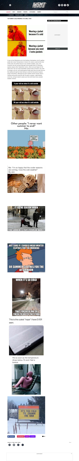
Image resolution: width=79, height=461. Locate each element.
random (19, 11)
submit (39, 11)
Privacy (19, 442)
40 (44, 436)
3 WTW (26, 436)
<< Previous (11, 15)
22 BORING (32, 436)
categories (32, 11)
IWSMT (8, 12)
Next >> (26, 15)
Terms (13, 442)
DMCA (16, 442)
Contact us (9, 442)
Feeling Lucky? (19, 15)
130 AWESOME (21, 436)
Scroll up (57, 48)
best (14, 11)
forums (25, 11)
